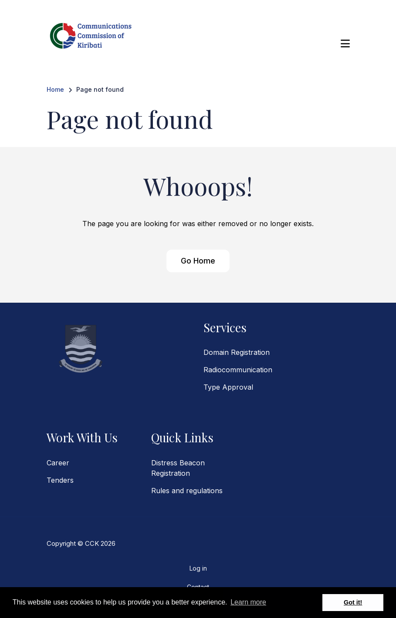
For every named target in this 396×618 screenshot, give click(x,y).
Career (58, 462)
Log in (198, 568)
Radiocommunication (237, 369)
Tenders (60, 480)
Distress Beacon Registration (178, 468)
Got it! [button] (353, 602)
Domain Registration (236, 352)
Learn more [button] (248, 602)
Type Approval (228, 387)
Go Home (198, 260)
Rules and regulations (187, 490)
